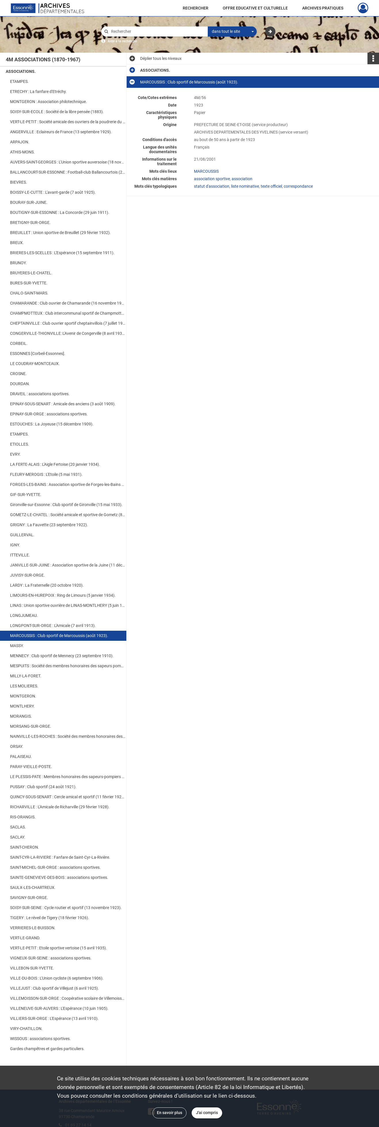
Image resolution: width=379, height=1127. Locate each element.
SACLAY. (17, 837)
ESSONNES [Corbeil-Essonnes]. (37, 353)
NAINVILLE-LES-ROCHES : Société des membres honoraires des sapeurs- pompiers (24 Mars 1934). (67, 736)
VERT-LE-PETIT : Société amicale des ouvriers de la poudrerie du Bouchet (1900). (67, 121)
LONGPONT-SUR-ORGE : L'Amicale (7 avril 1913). (53, 625)
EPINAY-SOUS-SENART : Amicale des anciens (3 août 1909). (63, 404)
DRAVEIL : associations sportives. (40, 393)
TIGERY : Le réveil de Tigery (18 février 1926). (49, 917)
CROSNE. (18, 373)
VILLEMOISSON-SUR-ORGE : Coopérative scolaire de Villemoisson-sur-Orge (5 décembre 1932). (67, 998)
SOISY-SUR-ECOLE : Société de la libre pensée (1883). (57, 111)
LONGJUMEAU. (24, 615)
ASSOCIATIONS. (21, 71)
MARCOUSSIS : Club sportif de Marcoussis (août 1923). (59, 635)
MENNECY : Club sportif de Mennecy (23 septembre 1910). (62, 655)
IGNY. (15, 545)
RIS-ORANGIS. (23, 817)
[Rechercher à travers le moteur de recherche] (157, 31)
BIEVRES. (18, 182)
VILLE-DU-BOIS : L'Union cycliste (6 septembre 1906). (57, 978)
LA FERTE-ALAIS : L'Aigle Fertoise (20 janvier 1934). (55, 464)
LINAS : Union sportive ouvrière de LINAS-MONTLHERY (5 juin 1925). (67, 605)
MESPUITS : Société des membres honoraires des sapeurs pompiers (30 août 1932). (67, 666)
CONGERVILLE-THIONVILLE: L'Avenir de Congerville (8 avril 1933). (67, 333)
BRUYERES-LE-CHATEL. (31, 273)
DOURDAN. (20, 383)
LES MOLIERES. (24, 686)
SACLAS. (18, 827)
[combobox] (232, 31)
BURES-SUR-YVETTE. (28, 283)
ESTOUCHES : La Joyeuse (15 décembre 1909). (52, 424)
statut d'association (211, 186)
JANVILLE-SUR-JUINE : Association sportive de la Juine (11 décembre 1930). (67, 565)
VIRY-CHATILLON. (26, 1028)
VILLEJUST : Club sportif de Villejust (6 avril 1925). (54, 988)
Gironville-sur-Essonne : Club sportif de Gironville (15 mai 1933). (66, 504)
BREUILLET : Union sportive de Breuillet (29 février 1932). (60, 232)
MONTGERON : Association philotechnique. (48, 101)
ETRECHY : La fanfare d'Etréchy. (38, 91)
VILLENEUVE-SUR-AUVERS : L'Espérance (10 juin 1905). (59, 1008)
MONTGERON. (23, 696)
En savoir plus (169, 1112)
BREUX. (17, 242)
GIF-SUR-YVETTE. (25, 494)
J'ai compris (207, 1112)
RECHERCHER (195, 8)
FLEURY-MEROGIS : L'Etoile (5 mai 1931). (46, 474)
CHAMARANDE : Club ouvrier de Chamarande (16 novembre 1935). (67, 303)
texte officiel (271, 186)
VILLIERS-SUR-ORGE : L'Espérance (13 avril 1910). (54, 1018)
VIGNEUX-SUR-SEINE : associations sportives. (51, 958)
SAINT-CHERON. (24, 847)
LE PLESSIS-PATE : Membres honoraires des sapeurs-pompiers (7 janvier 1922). (67, 776)
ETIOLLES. (19, 444)
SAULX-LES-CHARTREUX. (33, 887)
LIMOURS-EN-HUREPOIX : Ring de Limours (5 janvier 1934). (63, 595)
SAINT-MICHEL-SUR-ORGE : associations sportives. (55, 867)
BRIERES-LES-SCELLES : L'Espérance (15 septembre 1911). (62, 252)
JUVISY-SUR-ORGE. (27, 575)
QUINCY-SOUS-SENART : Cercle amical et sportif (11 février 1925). (67, 797)
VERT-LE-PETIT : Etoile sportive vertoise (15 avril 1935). (58, 948)
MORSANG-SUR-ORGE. (30, 726)
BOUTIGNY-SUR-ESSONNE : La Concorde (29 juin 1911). (59, 212)
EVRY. (15, 454)
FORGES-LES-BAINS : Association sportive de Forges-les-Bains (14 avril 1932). (67, 484)
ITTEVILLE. (20, 555)
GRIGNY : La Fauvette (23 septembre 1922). (49, 524)
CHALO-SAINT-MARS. (29, 293)
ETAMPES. (19, 81)
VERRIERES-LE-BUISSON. (33, 927)
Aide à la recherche (122, 41)
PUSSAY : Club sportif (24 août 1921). (43, 786)
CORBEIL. (19, 343)
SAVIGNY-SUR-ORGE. (29, 897)
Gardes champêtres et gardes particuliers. (47, 1048)
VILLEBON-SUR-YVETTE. (32, 968)
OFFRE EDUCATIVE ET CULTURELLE (255, 8)
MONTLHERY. (22, 706)
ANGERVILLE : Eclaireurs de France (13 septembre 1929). (61, 132)
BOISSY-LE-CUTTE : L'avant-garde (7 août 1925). (53, 192)
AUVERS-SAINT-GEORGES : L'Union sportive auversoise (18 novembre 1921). (67, 162)
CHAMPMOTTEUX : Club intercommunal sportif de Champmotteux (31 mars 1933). (67, 313)
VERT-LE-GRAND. (25, 938)
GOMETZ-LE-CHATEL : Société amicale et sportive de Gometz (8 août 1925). (67, 514)
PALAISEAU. (21, 756)
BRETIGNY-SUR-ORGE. (30, 222)
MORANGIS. (21, 716)
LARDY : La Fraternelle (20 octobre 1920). (47, 585)
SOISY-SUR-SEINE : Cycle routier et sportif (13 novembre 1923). (66, 907)
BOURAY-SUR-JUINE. (28, 202)
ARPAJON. (19, 142)
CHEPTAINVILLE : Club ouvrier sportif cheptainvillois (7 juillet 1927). (67, 323)
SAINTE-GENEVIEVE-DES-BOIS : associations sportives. (59, 877)
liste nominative (245, 186)
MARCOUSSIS (206, 171)
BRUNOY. (18, 263)
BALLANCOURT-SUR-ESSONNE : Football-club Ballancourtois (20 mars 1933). (67, 172)
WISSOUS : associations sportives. (40, 1038)
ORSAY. (16, 746)
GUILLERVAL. (22, 535)
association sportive (212, 178)
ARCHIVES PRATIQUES (322, 8)
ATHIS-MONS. (22, 152)
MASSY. (17, 645)
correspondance (298, 186)
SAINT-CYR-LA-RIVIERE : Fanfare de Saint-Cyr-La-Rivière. (60, 857)
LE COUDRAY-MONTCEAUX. (35, 363)
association (242, 178)
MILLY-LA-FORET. (25, 676)
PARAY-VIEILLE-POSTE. (31, 766)
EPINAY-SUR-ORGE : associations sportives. (49, 414)
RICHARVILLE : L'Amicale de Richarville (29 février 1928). (60, 807)
